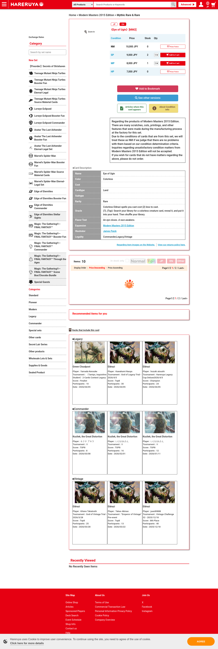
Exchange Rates (36, 37)
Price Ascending (115, 268)
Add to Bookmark (147, 88)
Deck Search (72, 610)
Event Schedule (73, 614)
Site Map (70, 589)
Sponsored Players (75, 605)
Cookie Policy (102, 610)
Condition (116, 38)
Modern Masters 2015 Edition (118, 225)
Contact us (71, 623)
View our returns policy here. (172, 244)
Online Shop (72, 597)
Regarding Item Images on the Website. (136, 244)
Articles (70, 601)
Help (68, 627)
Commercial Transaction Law (110, 601)
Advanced (186, 4)
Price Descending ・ (98, 268)
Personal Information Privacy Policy (113, 605)
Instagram (147, 605)
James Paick (110, 231)
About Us (100, 589)
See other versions (147, 97)
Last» (181, 268)
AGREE (201, 641)
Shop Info (71, 618)
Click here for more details (27, 643)
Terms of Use (102, 597)
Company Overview (105, 614)
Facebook (147, 601)
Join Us (146, 589)
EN (123, 24)
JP (114, 24)
